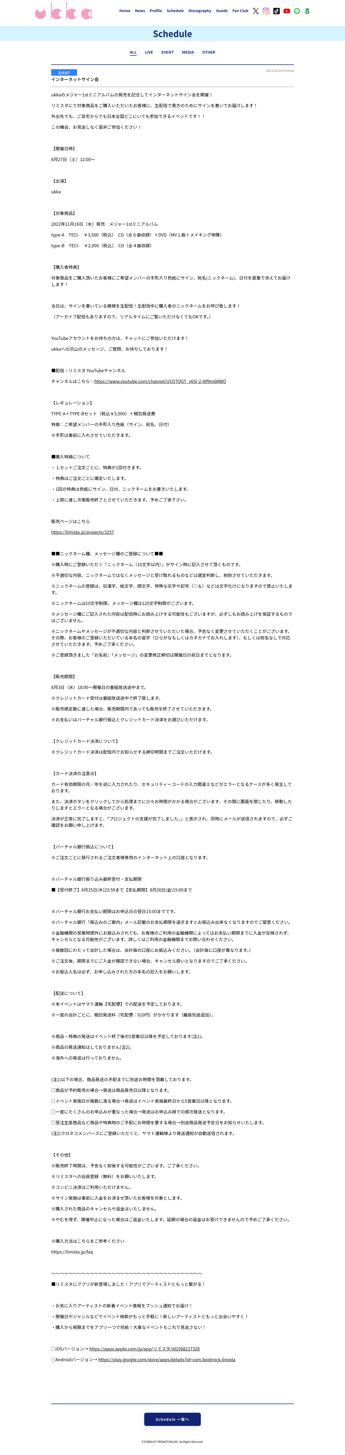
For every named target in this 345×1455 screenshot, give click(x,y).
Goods (222, 10)
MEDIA (188, 52)
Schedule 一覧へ (172, 1419)
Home (124, 10)
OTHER (208, 52)
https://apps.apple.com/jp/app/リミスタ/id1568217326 (144, 1348)
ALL (133, 52)
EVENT (167, 52)
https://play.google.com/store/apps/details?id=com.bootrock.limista (167, 1359)
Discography (199, 10)
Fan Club (240, 10)
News (140, 10)
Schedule (175, 10)
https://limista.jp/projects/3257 (82, 532)
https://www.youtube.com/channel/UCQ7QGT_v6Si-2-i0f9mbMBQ (160, 381)
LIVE (149, 52)
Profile (156, 10)
